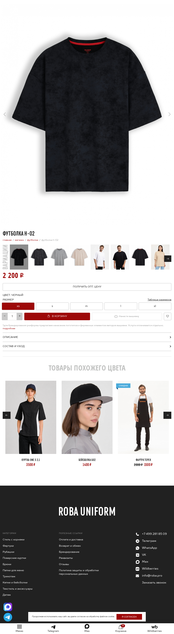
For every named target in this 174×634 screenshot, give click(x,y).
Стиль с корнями (12, 536)
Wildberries (149, 565)
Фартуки (7, 542)
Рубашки (8, 548)
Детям (6, 591)
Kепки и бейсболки (13, 579)
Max (144, 558)
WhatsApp (148, 544)
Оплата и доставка (70, 536)
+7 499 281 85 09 (153, 530)
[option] (18, 306)
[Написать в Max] (8, 607)
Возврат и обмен (68, 542)
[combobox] (87, 306)
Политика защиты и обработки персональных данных (77, 568)
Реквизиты (65, 554)
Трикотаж (8, 573)
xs (18, 306)
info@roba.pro (151, 572)
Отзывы (63, 560)
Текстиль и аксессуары (16, 585)
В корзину (55, 315)
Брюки (6, 560)
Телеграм (148, 537)
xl (155, 306)
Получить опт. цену (87, 286)
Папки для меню (12, 566)
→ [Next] (169, 113)
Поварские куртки (13, 554)
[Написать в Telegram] (8, 617)
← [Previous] (5, 115)
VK (144, 551)
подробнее (150, 325)
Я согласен (124, 616)
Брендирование (68, 548)
